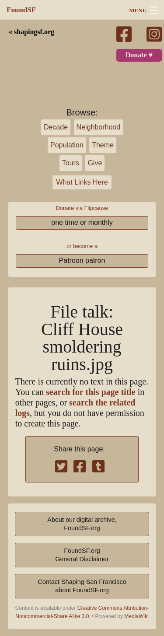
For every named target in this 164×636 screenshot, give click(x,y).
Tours (70, 163)
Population (67, 145)
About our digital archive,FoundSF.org (81, 523)
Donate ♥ (139, 55)
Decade (56, 127)
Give (94, 163)
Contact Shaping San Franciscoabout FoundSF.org (82, 586)
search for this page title (91, 392)
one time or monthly (82, 222)
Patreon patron (82, 260)
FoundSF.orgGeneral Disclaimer (81, 555)
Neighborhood (99, 127)
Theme (103, 145)
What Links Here (82, 182)
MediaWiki (136, 616)
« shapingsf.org (31, 32)
